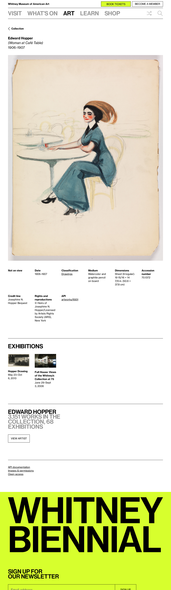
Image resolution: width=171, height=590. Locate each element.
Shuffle (149, 13)
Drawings (66, 273)
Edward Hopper (20, 38)
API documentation (19, 467)
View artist (19, 438)
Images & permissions (21, 470)
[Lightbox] (85, 158)
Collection (17, 28)
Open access (15, 474)
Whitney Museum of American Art (28, 3)
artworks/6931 (69, 299)
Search (160, 13)
